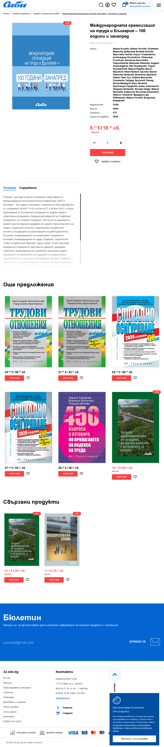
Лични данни (10, 712)
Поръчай (107, 152)
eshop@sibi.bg (63, 698)
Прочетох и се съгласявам (134, 738)
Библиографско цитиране (17, 687)
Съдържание (28, 188)
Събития (8, 692)
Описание (9, 188)
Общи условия (11, 707)
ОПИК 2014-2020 (12, 721)
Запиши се (144, 642)
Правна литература (21, 14)
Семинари (8, 697)
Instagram (64, 713)
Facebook (64, 708)
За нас (6, 678)
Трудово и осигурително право (46, 14)
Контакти (9, 716)
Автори (7, 683)
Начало (6, 14)
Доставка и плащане (14, 702)
